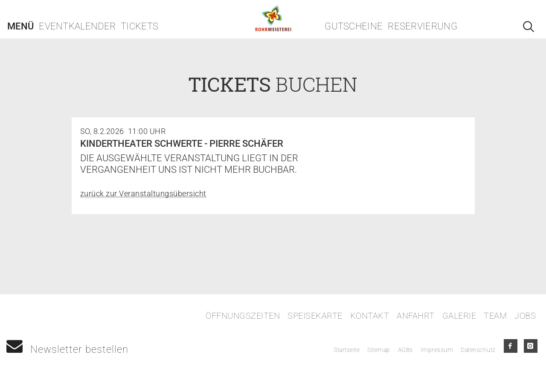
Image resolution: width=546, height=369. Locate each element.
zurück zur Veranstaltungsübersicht (143, 193)
